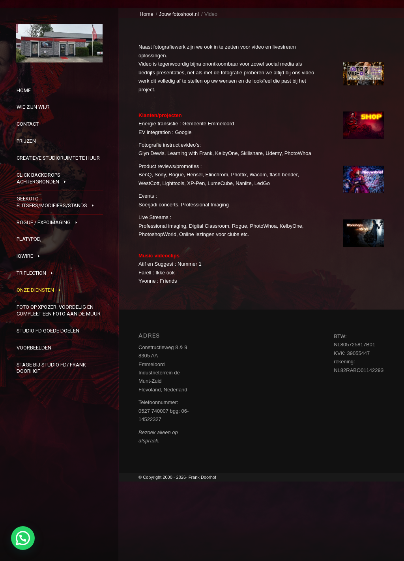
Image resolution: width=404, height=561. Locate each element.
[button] (23, 538)
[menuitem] (59, 91)
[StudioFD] (59, 43)
